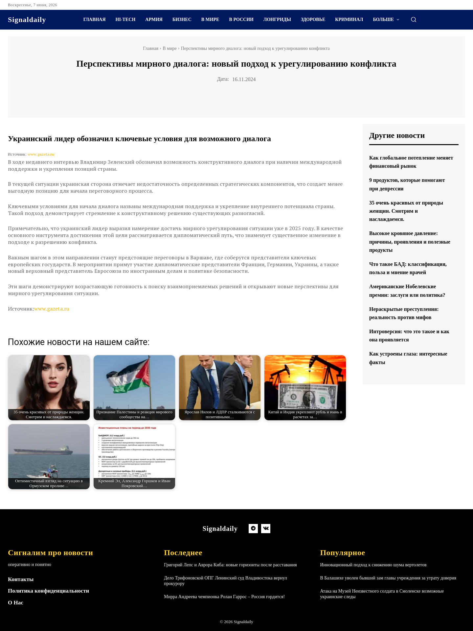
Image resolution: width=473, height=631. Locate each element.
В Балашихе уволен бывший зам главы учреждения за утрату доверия (388, 578)
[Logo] (27, 19)
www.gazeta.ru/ (41, 154)
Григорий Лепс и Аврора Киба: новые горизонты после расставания (230, 564)
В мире (169, 48)
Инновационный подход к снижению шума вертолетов (373, 564)
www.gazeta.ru (51, 308)
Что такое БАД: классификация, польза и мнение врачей (403, 272)
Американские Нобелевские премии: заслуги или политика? (406, 303)
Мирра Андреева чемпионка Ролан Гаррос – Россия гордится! (224, 596)
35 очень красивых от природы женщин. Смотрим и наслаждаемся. (410, 210)
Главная (150, 48)
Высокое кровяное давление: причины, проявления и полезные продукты (407, 241)
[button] (414, 19)
